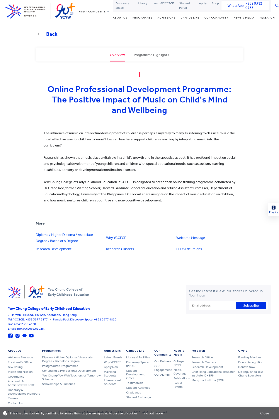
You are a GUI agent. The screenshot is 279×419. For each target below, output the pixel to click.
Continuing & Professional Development (69, 371)
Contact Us (15, 403)
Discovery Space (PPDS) (137, 364)
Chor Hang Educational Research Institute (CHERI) (213, 373)
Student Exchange (138, 397)
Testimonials (134, 383)
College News (179, 363)
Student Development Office (135, 374)
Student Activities (138, 388)
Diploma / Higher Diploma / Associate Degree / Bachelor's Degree (64, 238)
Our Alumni (162, 374)
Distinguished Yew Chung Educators (250, 373)
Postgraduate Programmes (60, 366)
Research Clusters (120, 249)
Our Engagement (163, 368)
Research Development (53, 249)
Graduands (133, 392)
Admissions (166, 17)
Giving (242, 351)
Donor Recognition (250, 362)
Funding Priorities (250, 357)
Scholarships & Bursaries (58, 384)
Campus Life (190, 17)
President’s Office (20, 362)
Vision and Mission (20, 372)
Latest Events (113, 357)
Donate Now (246, 367)
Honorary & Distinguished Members (24, 391)
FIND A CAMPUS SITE (92, 11)
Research (267, 17)
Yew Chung (15, 367)
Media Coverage (180, 371)
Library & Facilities (138, 357)
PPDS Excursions (189, 249)
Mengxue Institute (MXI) (208, 380)
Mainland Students (110, 373)
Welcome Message (190, 238)
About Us (120, 17)
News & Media (244, 17)
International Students (112, 382)
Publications (182, 378)
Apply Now (111, 367)
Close (264, 413)
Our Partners (163, 361)
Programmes (142, 17)
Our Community (216, 17)
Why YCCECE (116, 238)
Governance (16, 376)
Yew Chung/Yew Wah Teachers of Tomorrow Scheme (71, 377)
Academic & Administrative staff (21, 383)
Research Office (202, 357)
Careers (13, 398)
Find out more (152, 413)
